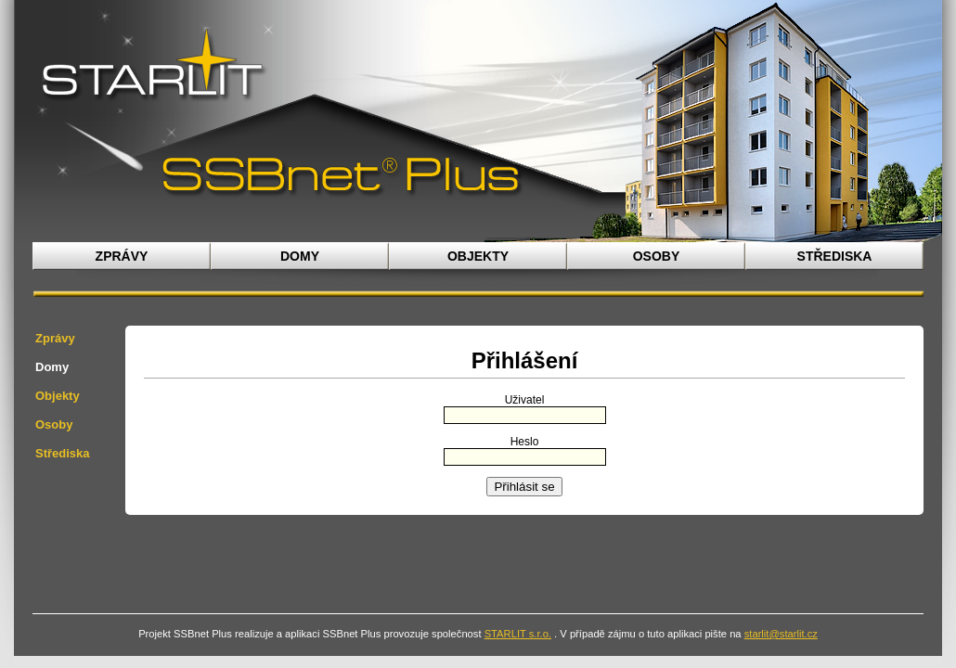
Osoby (656, 256)
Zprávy (122, 256)
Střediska (834, 256)
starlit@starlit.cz (781, 633)
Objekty (478, 256)
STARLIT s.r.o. (517, 633)
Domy (299, 256)
